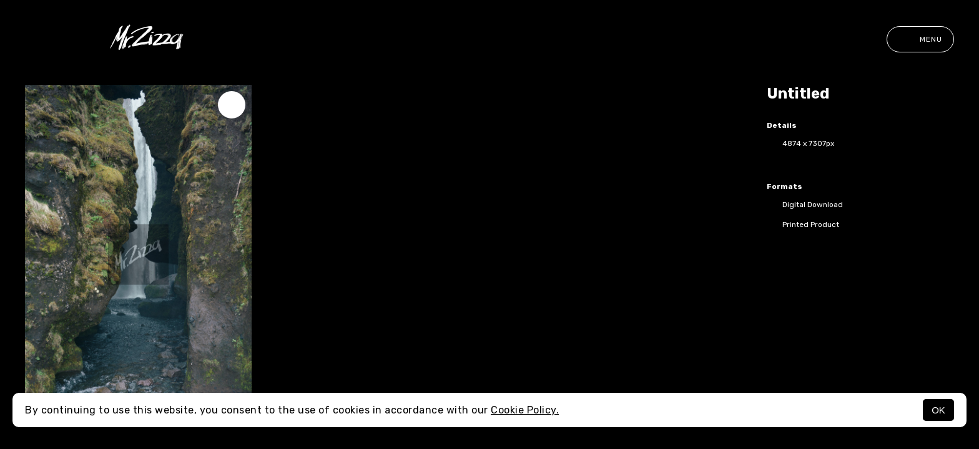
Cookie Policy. (525, 410)
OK (938, 410)
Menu (920, 39)
